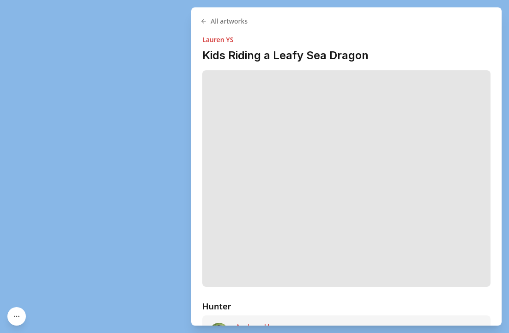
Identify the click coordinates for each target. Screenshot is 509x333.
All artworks (224, 21)
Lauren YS (217, 39)
